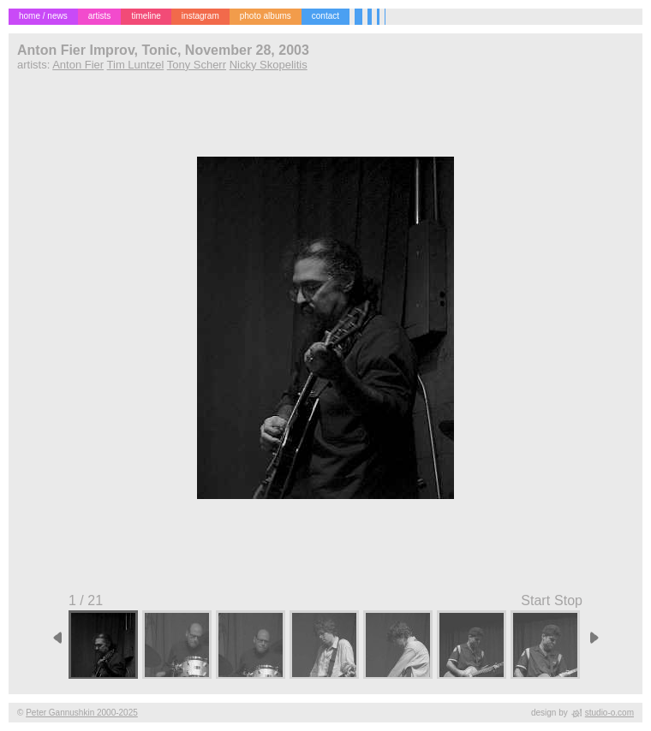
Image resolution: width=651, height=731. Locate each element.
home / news (43, 16)
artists (99, 16)
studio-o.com (609, 712)
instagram (200, 16)
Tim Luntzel (135, 64)
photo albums (265, 16)
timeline (145, 16)
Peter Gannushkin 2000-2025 (82, 712)
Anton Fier (78, 64)
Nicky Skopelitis (269, 64)
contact (325, 16)
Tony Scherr (196, 64)
